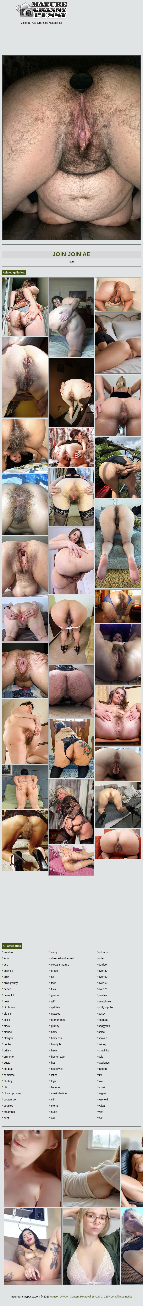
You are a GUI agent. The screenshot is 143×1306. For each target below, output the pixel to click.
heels (53, 1050)
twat (100, 1081)
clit (4, 1087)
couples (7, 1105)
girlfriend (55, 1007)
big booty (8, 1007)
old (52, 1118)
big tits (7, 1013)
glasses (54, 1013)
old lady (102, 952)
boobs (6, 1044)
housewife (56, 1068)
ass (5, 964)
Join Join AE (71, 254)
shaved (102, 1038)
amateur (8, 952)
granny (54, 1026)
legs (52, 1081)
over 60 (102, 982)
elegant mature (59, 964)
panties (102, 995)
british (6, 1050)
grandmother (57, 1019)
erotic (53, 970)
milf (52, 1099)
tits (99, 1075)
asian (6, 958)
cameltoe (8, 1075)
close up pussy (12, 1093)
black (6, 1026)
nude (53, 1111)
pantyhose (104, 1001)
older (100, 958)
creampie (8, 1111)
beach (6, 989)
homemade (56, 1056)
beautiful (8, 995)
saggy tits (103, 1026)
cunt (5, 1118)
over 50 (102, 976)
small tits (103, 1050)
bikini (6, 1019)
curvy (53, 952)
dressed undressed (61, 958)
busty (6, 1062)
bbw (5, 976)
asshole (7, 970)
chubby (7, 1081)
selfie (101, 1031)
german (54, 995)
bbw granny (10, 982)
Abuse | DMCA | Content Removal (70, 1296)
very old (102, 1099)
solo (100, 1056)
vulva (101, 1105)
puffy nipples (105, 1007)
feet (52, 982)
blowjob (7, 1038)
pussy (101, 1013)
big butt (7, 1068)
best (5, 1001)
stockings (103, 1062)
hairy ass (55, 1038)
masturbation (58, 1093)
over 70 (102, 989)
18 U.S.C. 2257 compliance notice (111, 1296)
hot (52, 1062)
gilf (51, 1001)
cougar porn (10, 1099)
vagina (102, 1093)
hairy (53, 1031)
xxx (99, 1118)
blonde (7, 1031)
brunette (8, 1056)
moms (53, 1105)
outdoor (102, 964)
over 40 (102, 970)
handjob (55, 1044)
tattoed (102, 1068)
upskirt (102, 1087)
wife (100, 1111)
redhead (102, 1019)
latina (53, 1075)
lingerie (54, 1087)
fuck (52, 989)
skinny (101, 1044)
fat (51, 976)
